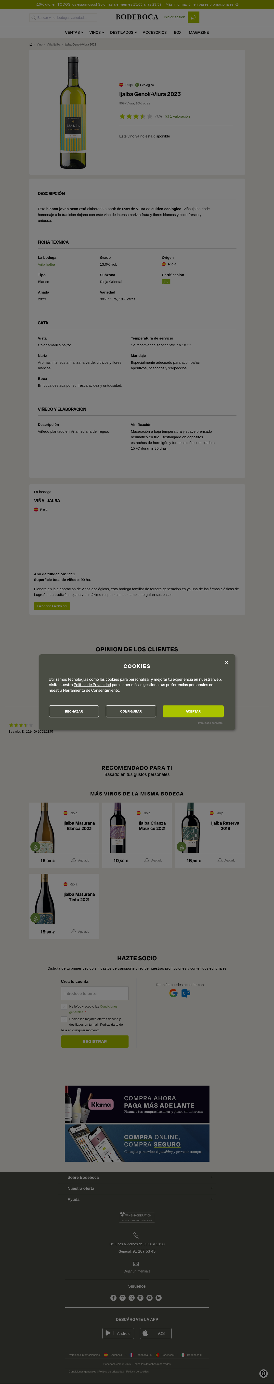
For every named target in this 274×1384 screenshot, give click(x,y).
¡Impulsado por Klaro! (210, 723)
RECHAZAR (76, 711)
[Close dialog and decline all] (226, 662)
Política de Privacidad (92, 684)
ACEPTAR (197, 711)
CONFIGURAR (136, 711)
